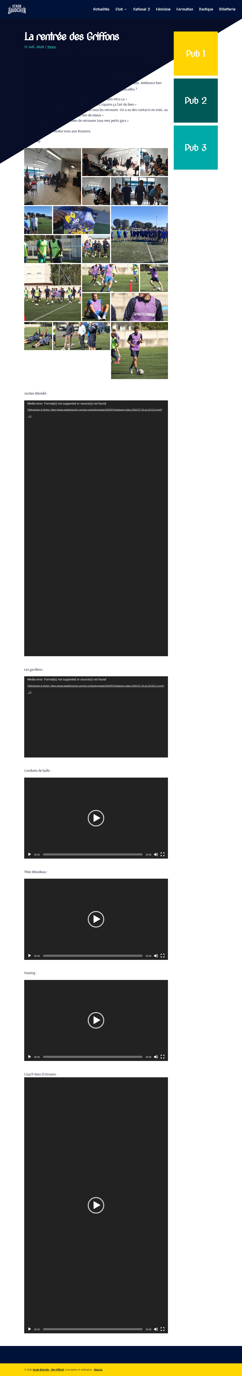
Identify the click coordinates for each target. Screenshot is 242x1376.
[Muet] (156, 854)
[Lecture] (30, 854)
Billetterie (227, 9)
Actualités (101, 9)
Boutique (206, 9)
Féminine (163, 9)
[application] (96, 528)
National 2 (141, 9)
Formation (184, 9)
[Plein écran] (163, 854)
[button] (96, 818)
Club (119, 9)
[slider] (93, 854)
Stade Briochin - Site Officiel (48, 1369)
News (51, 46)
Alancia (98, 1369)
